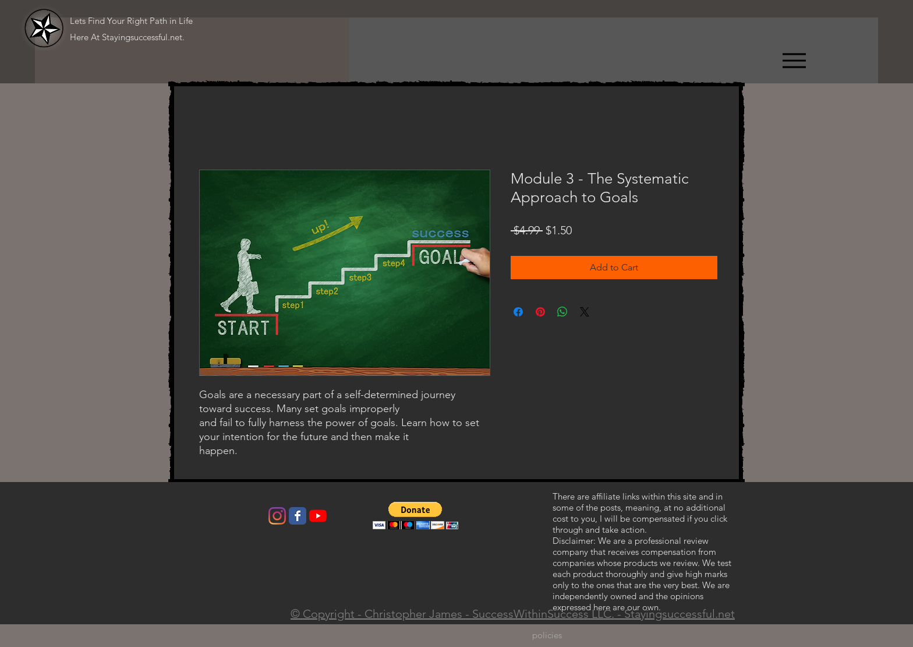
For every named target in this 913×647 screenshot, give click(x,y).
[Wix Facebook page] (297, 516)
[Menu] (794, 60)
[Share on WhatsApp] (562, 312)
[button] (415, 515)
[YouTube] (318, 516)
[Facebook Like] (218, 519)
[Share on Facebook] (518, 312)
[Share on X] (585, 312)
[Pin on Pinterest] (540, 312)
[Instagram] (277, 516)
